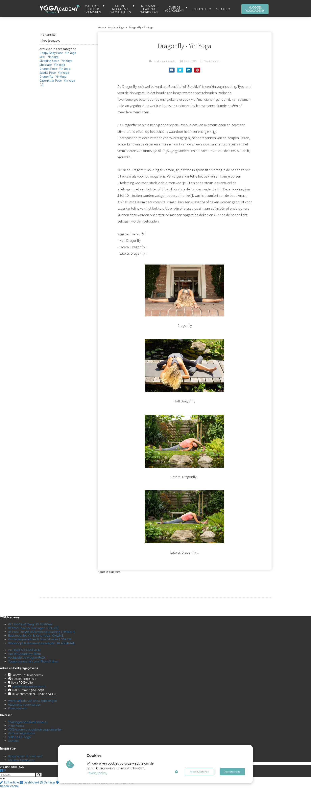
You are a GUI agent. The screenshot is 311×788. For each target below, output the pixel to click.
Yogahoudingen (212, 61)
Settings (48, 782)
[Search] (39, 775)
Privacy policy (97, 773)
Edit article (10, 782)
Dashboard (30, 782)
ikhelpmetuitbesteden (165, 61)
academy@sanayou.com (28, 686)
